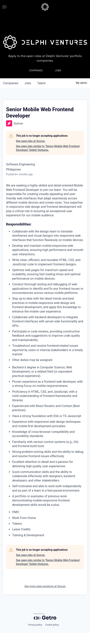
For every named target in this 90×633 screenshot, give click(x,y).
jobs (27, 83)
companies (10, 83)
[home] (45, 7)
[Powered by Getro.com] (45, 616)
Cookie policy (52, 624)
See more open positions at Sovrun (45, 586)
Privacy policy (35, 624)
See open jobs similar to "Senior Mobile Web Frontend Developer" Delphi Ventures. (48, 148)
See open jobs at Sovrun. (30, 141)
